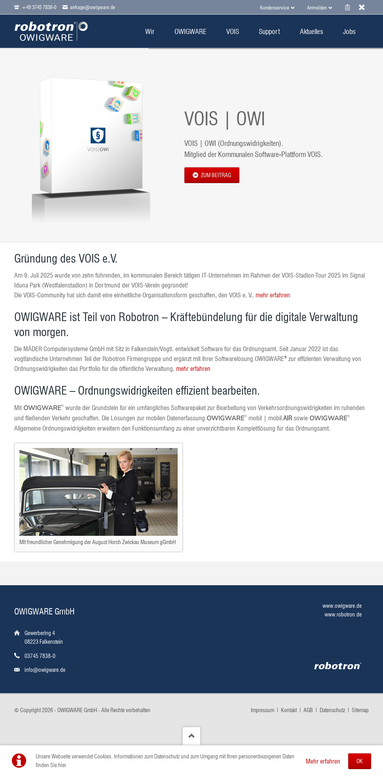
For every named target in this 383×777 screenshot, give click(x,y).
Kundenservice (274, 7)
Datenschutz (332, 710)
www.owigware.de (342, 606)
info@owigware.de (45, 670)
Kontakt (289, 710)
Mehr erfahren (323, 761)
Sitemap (360, 710)
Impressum (262, 710)
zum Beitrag (215, 175)
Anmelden (317, 7)
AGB (308, 710)
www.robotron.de (343, 614)
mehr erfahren (273, 295)
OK (359, 761)
